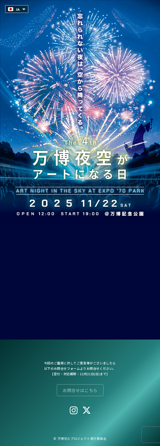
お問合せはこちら (79, 390)
